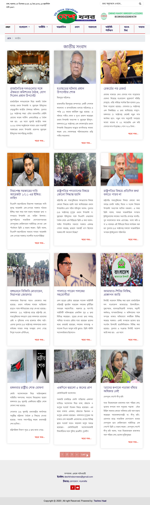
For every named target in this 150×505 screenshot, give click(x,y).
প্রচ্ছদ (8, 27)
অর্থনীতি (42, 27)
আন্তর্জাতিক (61, 27)
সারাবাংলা (92, 27)
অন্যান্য (141, 27)
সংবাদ (81, 46)
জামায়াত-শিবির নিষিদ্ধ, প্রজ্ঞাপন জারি (117, 292)
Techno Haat (100, 500)
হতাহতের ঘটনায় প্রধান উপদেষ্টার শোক (70, 90)
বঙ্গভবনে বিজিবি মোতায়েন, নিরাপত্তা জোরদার (26, 292)
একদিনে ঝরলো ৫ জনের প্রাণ (74, 388)
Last (84, 455)
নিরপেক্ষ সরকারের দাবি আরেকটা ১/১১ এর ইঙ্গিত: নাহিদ (25, 194)
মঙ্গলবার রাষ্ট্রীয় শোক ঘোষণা (27, 388)
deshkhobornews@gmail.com (78, 476)
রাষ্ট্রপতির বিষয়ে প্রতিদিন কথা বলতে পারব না (121, 192)
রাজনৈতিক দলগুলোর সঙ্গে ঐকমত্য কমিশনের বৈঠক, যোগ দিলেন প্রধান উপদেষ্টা (28, 91)
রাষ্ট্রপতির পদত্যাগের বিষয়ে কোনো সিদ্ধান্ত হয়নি (73, 192)
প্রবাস (77, 27)
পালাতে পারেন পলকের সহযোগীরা (71, 292)
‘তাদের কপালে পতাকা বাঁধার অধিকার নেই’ (120, 389)
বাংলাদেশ (23, 27)
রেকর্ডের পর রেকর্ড (115, 88)
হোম (9, 38)
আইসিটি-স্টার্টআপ (109, 29)
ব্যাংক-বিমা (127, 29)
